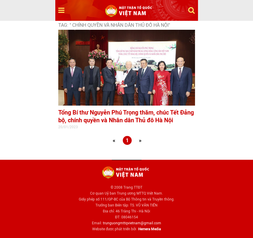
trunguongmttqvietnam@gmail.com (132, 223)
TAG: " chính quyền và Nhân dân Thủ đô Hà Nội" (114, 25)
